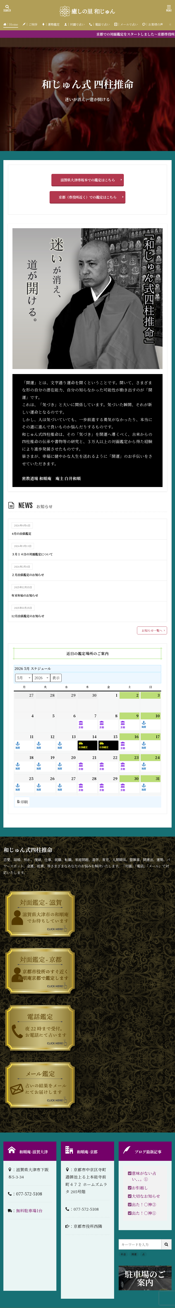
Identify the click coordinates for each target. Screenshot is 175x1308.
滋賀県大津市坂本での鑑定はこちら (87, 179)
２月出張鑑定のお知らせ (30, 574)
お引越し (140, 1187)
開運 (134, 1254)
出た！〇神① (144, 1213)
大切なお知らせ (146, 1196)
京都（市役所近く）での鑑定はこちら (87, 196)
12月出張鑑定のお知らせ (30, 615)
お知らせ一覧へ (152, 630)
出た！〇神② (144, 1204)
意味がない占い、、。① (144, 1176)
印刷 (22, 802)
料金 (123, 1254)
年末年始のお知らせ (27, 595)
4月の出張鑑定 (23, 533)
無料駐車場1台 (29, 1210)
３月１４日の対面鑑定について (35, 553)
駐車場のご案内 (145, 1278)
